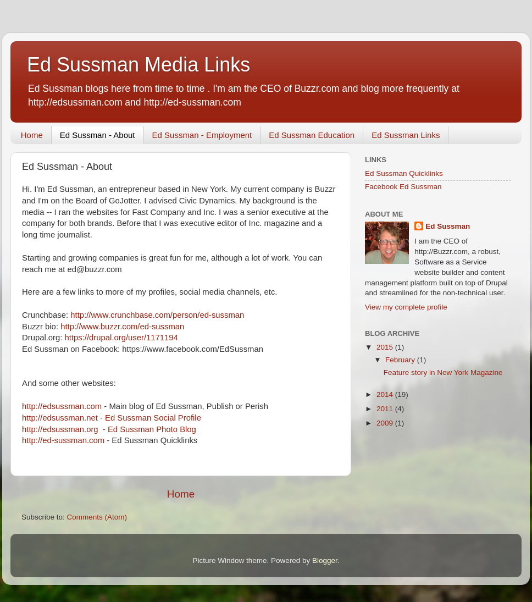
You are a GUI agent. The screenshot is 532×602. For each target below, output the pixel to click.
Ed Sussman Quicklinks (404, 173)
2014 (385, 394)
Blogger (324, 560)
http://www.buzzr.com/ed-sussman (122, 326)
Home (32, 135)
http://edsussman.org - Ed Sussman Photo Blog (109, 429)
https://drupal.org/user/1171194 (121, 337)
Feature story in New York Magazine (443, 372)
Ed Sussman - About (97, 135)
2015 (385, 347)
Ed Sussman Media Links (138, 64)
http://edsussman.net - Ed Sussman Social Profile (111, 417)
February (401, 360)
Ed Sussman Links (406, 135)
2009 (385, 423)
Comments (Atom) (97, 517)
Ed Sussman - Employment (202, 135)
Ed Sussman (447, 226)
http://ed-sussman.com (63, 440)
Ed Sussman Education (311, 135)
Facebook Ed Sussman (403, 187)
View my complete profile (406, 307)
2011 (385, 409)
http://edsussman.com (63, 406)
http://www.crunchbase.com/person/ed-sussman (157, 315)
